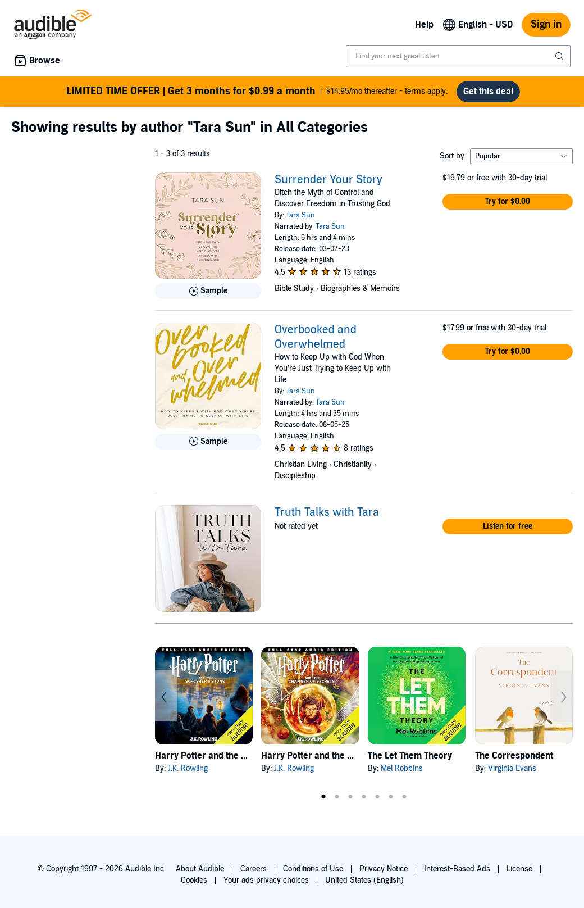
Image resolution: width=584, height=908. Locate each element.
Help (424, 24)
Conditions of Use (313, 869)
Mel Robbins (402, 768)
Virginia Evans (512, 768)
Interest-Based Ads (457, 869)
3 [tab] (350, 796)
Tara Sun (300, 215)
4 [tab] (363, 796)
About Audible (200, 869)
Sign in (546, 24)
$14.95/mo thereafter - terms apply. (257, 91)
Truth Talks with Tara (327, 512)
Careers (253, 869)
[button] (507, 202)
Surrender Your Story (328, 180)
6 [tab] (390, 796)
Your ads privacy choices (266, 880)
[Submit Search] (560, 56)
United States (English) (364, 880)
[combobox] (458, 56)
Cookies (194, 880)
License (519, 869)
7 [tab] (404, 796)
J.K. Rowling (188, 768)
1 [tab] (323, 796)
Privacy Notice (383, 869)
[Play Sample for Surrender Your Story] (208, 291)
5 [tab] (377, 796)
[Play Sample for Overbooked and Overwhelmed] (208, 442)
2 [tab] (337, 796)
